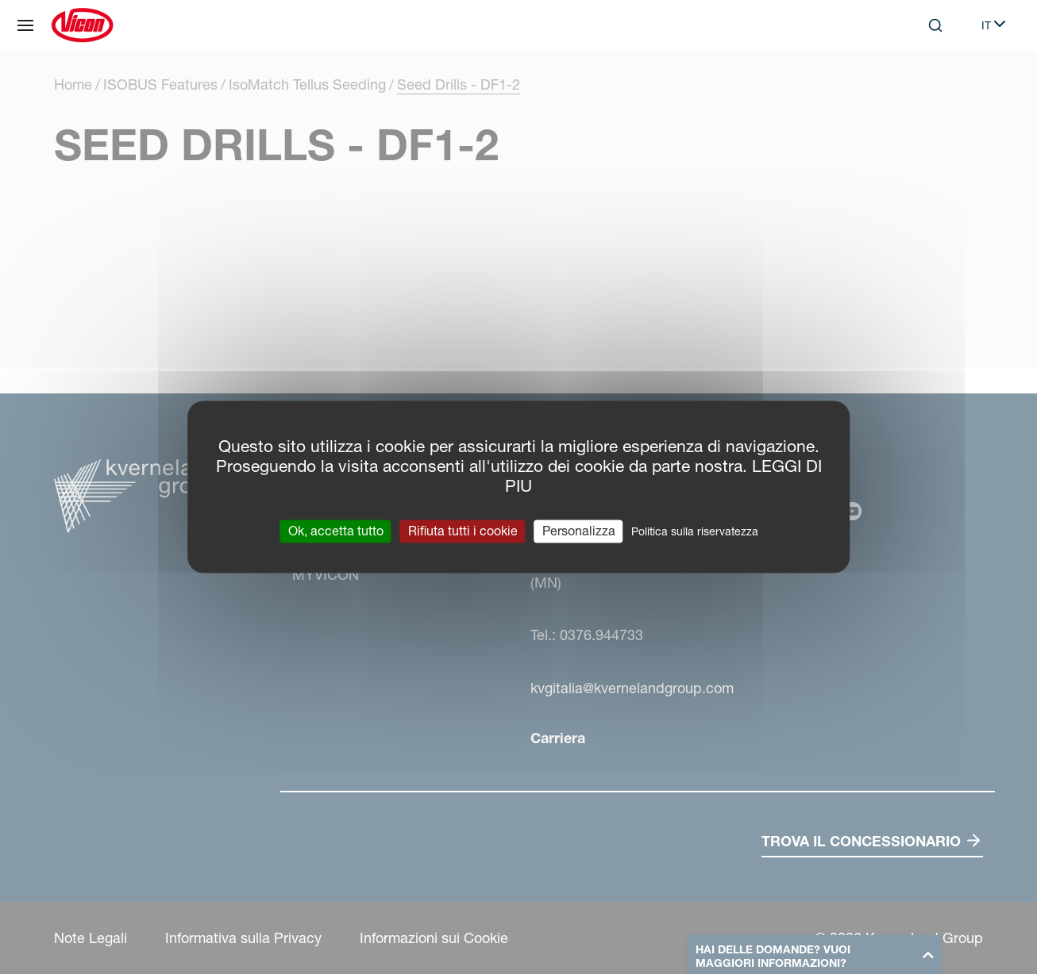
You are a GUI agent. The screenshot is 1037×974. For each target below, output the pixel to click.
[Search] (935, 25)
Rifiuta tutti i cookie (463, 531)
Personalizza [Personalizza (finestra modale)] (578, 531)
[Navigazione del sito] (25, 25)
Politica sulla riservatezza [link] (694, 531)
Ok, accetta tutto (336, 531)
